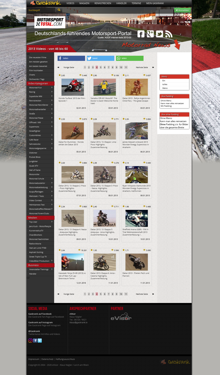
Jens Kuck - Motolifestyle (40, 226)
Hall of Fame (34, 170)
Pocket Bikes (34, 157)
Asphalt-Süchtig (36, 252)
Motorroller (34, 174)
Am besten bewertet (38, 66)
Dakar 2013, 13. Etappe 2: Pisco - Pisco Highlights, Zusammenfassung (72, 188)
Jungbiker (33, 161)
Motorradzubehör (40, 183)
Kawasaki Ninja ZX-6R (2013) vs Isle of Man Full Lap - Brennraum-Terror (72, 276)
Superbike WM (40, 96)
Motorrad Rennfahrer (40, 105)
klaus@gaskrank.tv (78, 322)
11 (126, 67)
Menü (165, 88)
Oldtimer (33, 152)
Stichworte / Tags (36, 79)
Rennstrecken (103, 3)
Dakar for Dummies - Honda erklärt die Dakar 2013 (71, 143)
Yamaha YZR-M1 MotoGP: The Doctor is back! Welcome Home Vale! (104, 101)
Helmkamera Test (40, 204)
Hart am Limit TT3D (37, 248)
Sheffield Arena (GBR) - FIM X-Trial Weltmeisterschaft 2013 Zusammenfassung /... (136, 232)
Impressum (33, 359)
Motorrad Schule (40, 178)
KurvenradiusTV (36, 230)
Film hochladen (36, 70)
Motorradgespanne (40, 148)
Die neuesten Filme (37, 57)
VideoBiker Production (40, 260)
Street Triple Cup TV (38, 256)
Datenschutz (47, 359)
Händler (121, 3)
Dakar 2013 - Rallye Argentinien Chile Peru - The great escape (136, 99)
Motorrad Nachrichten (39, 239)
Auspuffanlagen (40, 191)
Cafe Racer (40, 139)
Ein (163, 80)
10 (121, 67)
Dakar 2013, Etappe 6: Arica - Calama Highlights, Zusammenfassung (103, 276)
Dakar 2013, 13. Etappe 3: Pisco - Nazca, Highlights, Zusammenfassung (104, 188)
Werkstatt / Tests (40, 196)
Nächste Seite (142, 67)
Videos (70, 3)
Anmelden (182, 10)
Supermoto (40, 126)
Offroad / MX (40, 122)
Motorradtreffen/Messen (40, 209)
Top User (40, 222)
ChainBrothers (35, 235)
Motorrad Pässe (40, 118)
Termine (136, 3)
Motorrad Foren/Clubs (39, 213)
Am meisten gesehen (38, 61)
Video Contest (40, 200)
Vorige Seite (69, 67)
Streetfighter (34, 131)
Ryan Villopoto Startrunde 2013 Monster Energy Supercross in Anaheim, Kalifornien (136, 188)
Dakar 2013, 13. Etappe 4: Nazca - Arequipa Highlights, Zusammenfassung (72, 232)
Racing (40, 92)
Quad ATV (33, 165)
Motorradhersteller (40, 109)
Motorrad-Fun (40, 87)
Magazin (84, 3)
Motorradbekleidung (40, 187)
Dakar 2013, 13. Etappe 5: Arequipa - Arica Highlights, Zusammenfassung (103, 232)
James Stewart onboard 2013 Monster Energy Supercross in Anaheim (136, 144)
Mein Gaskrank (155, 3)
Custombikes (40, 135)
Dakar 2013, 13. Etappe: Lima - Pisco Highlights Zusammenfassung (104, 144)
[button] (71, 58)
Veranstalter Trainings (40, 269)
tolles (164, 84)
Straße (40, 113)
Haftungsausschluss (65, 359)
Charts (32, 74)
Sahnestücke (40, 143)
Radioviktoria (35, 243)
